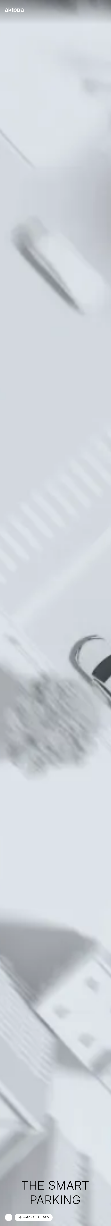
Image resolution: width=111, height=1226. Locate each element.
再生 (8, 1217)
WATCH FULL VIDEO (36, 1217)
